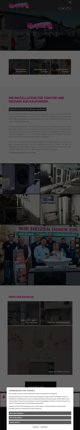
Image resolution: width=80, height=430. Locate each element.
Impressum (36, 427)
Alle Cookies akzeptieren (16, 413)
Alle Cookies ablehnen (16, 417)
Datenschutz (44, 427)
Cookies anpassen (15, 422)
